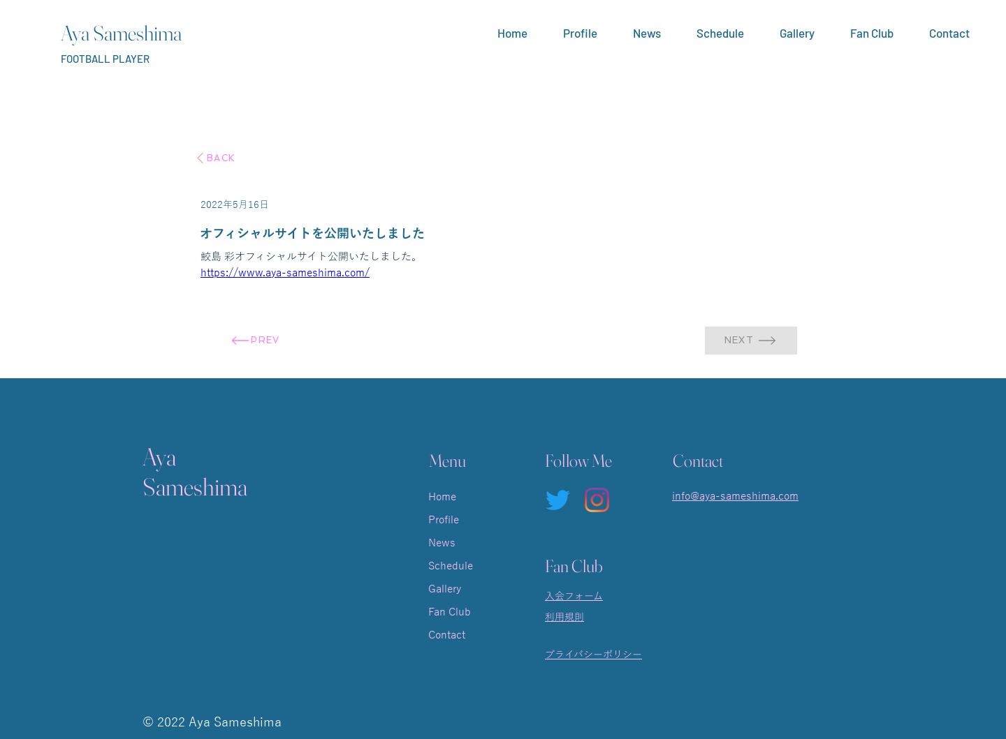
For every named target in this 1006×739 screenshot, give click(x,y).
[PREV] (255, 340)
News (441, 542)
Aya (159, 457)
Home (442, 496)
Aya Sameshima (121, 33)
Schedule (450, 566)
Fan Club (449, 612)
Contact (446, 635)
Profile (443, 519)
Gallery (444, 589)
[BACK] (214, 158)
